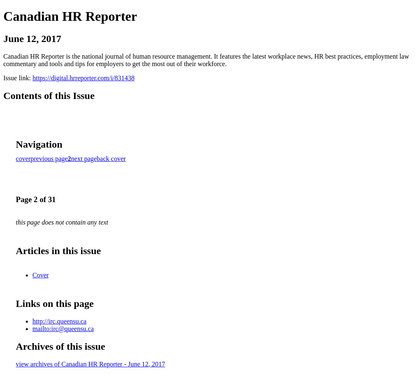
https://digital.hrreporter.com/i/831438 (83, 78)
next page (84, 158)
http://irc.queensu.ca (59, 321)
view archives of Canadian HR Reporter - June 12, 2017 (90, 364)
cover (23, 158)
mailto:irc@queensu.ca (63, 328)
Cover (40, 275)
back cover (111, 158)
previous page (49, 158)
